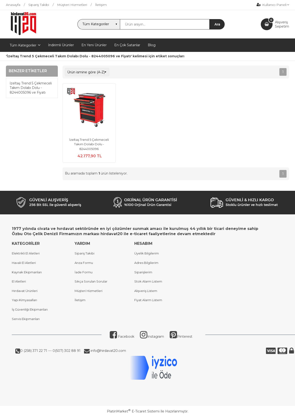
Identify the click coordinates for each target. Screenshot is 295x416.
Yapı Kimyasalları (24, 300)
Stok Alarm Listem (148, 281)
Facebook (122, 336)
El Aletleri (19, 281)
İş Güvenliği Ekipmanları (30, 309)
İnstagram (152, 336)
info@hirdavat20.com (108, 351)
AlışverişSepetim (282, 24)
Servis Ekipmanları (26, 319)
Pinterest (181, 336)
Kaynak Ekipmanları (27, 272)
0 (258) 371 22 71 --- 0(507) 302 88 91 (50, 351)
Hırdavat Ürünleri (25, 291)
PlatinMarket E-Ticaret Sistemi (133, 411)
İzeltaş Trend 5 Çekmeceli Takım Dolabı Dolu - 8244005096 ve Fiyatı (31, 88)
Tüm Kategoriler (23, 45)
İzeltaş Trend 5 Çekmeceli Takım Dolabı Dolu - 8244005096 (89, 144)
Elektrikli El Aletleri (26, 253)
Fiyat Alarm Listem (148, 300)
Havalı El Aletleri (24, 263)
